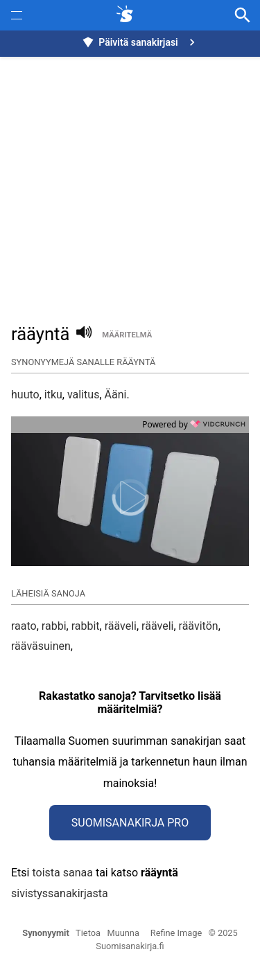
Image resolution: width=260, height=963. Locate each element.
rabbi (54, 626)
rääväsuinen (41, 646)
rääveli (121, 626)
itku (53, 394)
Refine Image (176, 933)
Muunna (123, 933)
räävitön (198, 626)
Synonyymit (45, 933)
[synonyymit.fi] (127, 15)
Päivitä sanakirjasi (140, 42)
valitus (83, 394)
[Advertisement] (130, 182)
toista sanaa (62, 872)
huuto (25, 394)
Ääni (116, 394)
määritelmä (127, 334)
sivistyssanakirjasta (59, 893)
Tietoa (88, 933)
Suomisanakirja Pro (130, 822)
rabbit (85, 626)
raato (24, 626)
